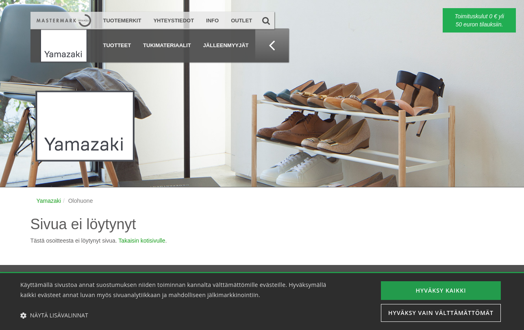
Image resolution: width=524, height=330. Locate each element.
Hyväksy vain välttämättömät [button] (441, 313)
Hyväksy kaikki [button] (441, 290)
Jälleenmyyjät (226, 45)
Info (212, 20)
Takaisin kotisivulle (141, 240)
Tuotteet (117, 45)
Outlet (241, 20)
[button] (177, 315)
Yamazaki (49, 201)
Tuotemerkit (122, 20)
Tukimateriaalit (167, 45)
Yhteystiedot (173, 20)
